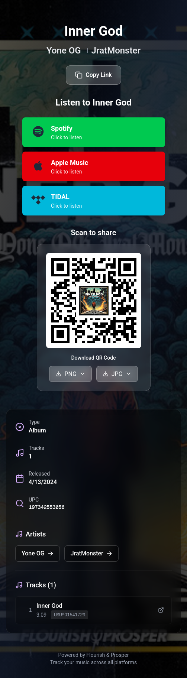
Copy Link (93, 75)
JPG (117, 373)
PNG (70, 373)
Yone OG (63, 50)
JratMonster (116, 50)
